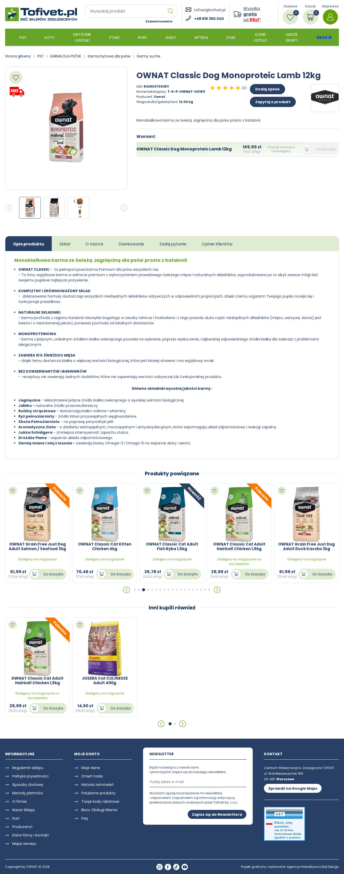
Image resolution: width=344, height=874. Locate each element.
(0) (244, 88)
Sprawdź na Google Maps (292, 788)
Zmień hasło (92, 776)
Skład (64, 244)
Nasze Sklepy (23, 809)
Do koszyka (326, 149)
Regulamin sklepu (27, 767)
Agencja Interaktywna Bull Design (313, 867)
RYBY (142, 37)
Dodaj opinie (267, 89)
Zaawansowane (158, 21)
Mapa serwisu (24, 843)
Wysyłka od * (252, 14)
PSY (22, 37)
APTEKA (201, 37)
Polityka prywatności (30, 776)
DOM (230, 37)
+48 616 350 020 (209, 18)
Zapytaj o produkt (272, 101)
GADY (170, 37)
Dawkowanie (131, 244)
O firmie (19, 801)
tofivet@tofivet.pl (209, 10)
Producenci (22, 826)
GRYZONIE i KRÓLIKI (82, 37)
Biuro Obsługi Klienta (99, 809)
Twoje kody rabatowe (100, 801)
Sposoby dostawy (27, 784)
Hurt (16, 818)
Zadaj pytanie (172, 244)
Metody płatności (27, 793)
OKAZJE (324, 37)
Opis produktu (28, 244)
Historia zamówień (97, 784)
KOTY (50, 37)
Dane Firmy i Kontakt (30, 835)
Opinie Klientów (217, 244)
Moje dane (90, 767)
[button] (126, 589)
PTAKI (114, 37)
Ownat (159, 97)
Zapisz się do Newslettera (217, 814)
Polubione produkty (98, 793)
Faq (84, 818)
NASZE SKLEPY (292, 37)
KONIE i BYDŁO (260, 37)
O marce (94, 244)
